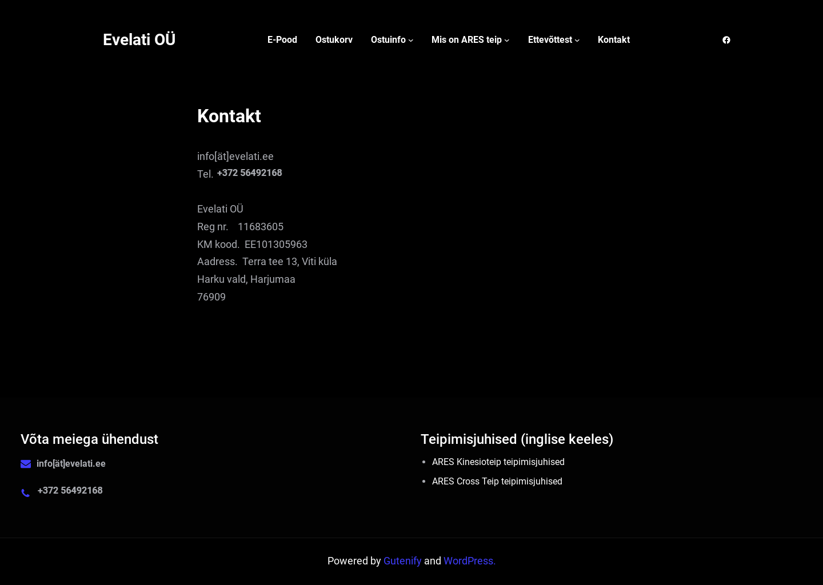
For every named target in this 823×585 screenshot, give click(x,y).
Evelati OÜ (139, 39)
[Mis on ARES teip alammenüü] (507, 40)
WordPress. (470, 561)
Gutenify (403, 561)
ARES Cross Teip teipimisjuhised (497, 481)
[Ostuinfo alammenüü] (411, 40)
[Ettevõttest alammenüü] (577, 40)
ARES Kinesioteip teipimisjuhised (498, 461)
